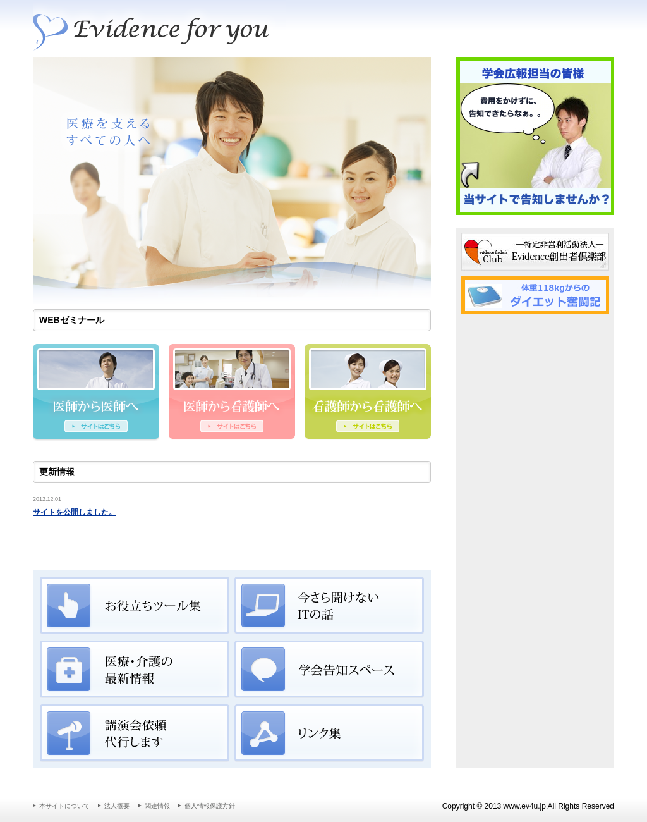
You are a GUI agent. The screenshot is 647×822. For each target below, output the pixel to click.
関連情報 (157, 805)
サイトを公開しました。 (74, 512)
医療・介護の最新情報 (134, 670)
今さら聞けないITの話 (329, 606)
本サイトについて (64, 805)
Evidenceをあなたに (159, 28)
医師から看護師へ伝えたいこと (232, 393)
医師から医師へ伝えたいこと (96, 393)
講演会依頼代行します (134, 733)
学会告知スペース (329, 670)
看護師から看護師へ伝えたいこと (368, 393)
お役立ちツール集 (134, 606)
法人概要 (117, 805)
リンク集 (329, 733)
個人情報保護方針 (209, 805)
